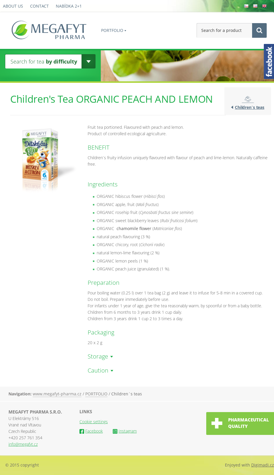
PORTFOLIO (112, 30)
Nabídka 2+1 (69, 6)
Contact (39, 6)
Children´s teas (249, 107)
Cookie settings (93, 421)
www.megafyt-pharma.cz (57, 394)
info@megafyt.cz (23, 444)
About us (13, 6)
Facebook (91, 431)
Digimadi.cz (262, 465)
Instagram (125, 431)
